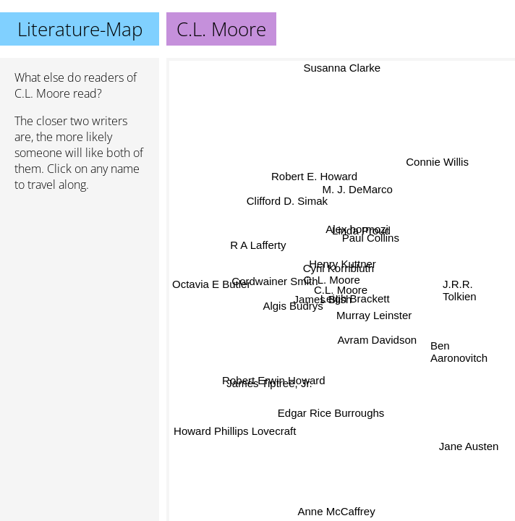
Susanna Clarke (340, 68)
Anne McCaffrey (334, 511)
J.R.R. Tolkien (460, 286)
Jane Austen (468, 446)
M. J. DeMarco (357, 189)
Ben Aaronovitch (459, 354)
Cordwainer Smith (275, 281)
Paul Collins (370, 237)
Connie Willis (437, 162)
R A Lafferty (258, 245)
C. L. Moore (331, 280)
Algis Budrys (293, 307)
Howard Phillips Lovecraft (234, 427)
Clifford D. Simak (288, 198)
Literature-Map (79, 29)
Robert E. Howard (316, 175)
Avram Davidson (379, 337)
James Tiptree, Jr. (271, 386)
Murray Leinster (374, 315)
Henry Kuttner (344, 265)
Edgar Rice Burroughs (332, 412)
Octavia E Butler (211, 283)
